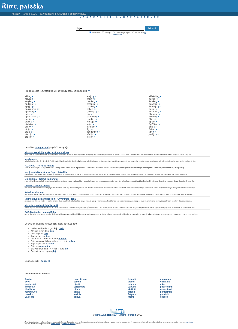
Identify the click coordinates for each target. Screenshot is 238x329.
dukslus (29, 294)
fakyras (132, 294)
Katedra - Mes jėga (34, 192)
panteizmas (166, 291)
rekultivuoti (31, 291)
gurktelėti (165, 294)
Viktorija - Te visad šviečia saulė (41, 205)
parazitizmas (80, 279)
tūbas (77, 289)
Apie (25, 14)
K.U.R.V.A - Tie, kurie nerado (39, 165)
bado (61, 228)
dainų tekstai (42, 147)
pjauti (77, 284)
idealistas (30, 289)
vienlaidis (165, 281)
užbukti (132, 286)
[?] (145, 33)
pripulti (131, 291)
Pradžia (16, 14)
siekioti (132, 289)
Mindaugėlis (30, 159)
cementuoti (166, 289)
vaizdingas (79, 286)
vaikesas (29, 297)
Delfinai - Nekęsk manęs (37, 185)
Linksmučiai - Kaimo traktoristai (41, 179)
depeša (164, 297)
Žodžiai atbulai (78, 14)
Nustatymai (117, 34)
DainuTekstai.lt (128, 315)
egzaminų (45, 246)
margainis (165, 279)
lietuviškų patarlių (68, 324)
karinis (77, 294)
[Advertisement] (51, 62)
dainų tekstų (55, 324)
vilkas (72, 241)
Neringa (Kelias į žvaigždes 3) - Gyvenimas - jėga (50, 199)
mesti (131, 297)
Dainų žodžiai (47, 14)
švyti (27, 281)
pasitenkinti (166, 286)
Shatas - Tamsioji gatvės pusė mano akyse (46, 152)
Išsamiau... (189, 322)
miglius (132, 284)
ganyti (77, 291)
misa (162, 284)
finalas (28, 279)
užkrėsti (50, 243)
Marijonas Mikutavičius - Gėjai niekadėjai (45, 172)
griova (77, 297)
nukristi (62, 238)
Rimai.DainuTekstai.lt (106, 315)
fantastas (30, 286)
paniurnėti (30, 284)
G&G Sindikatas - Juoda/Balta (40, 212)
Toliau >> (46, 261)
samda (77, 281)
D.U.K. (34, 14)
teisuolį (132, 279)
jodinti (131, 281)
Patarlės (62, 14)
